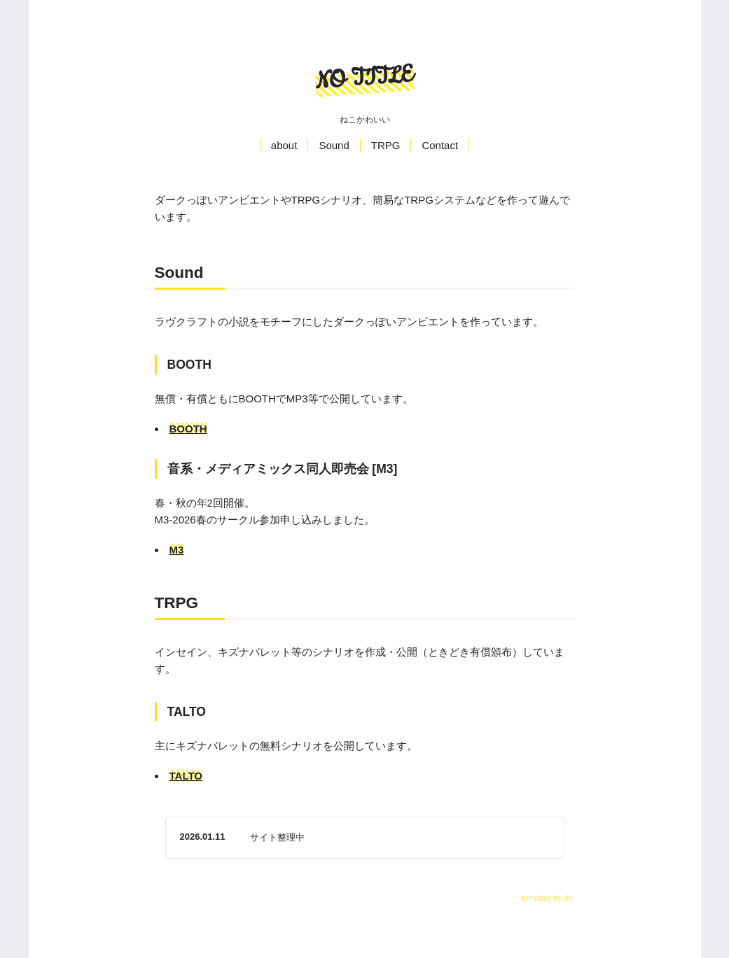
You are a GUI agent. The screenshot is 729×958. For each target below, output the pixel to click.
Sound (334, 145)
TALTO (186, 776)
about (284, 145)
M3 (176, 550)
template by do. (548, 898)
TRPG (386, 145)
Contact (440, 145)
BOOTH (188, 429)
